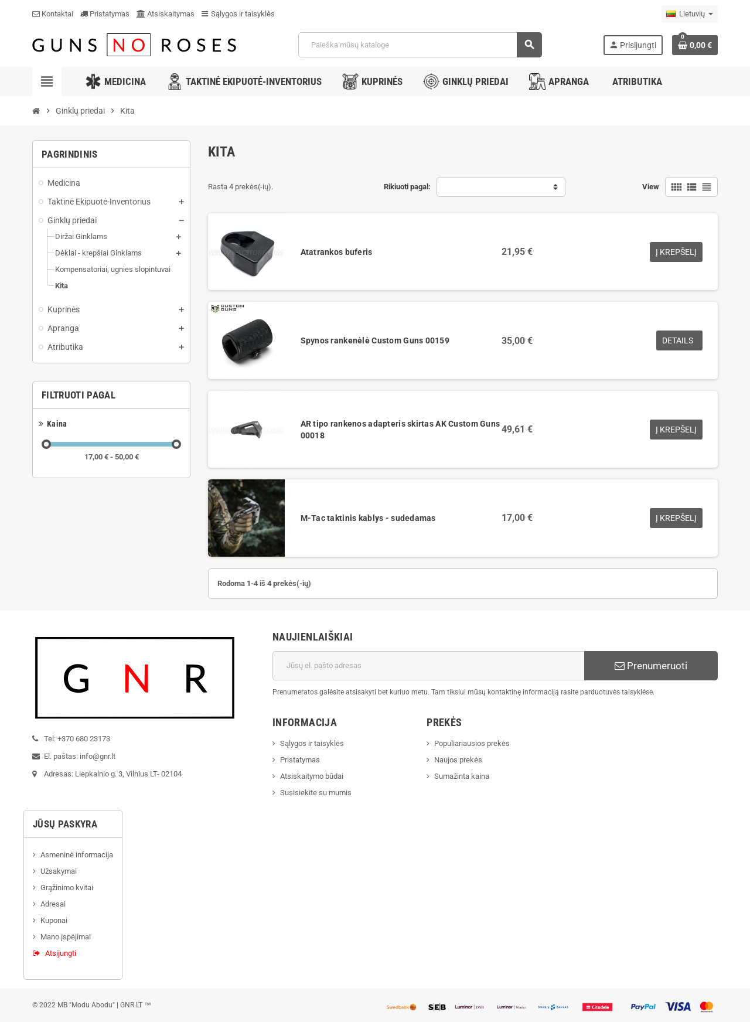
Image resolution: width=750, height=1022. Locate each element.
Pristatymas (104, 13)
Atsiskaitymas (166, 13)
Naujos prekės (458, 759)
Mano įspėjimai (65, 936)
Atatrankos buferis (337, 252)
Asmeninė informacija (76, 854)
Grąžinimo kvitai (66, 887)
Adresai (53, 904)
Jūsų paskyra (65, 824)
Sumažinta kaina (461, 776)
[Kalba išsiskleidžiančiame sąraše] (690, 14)
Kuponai (53, 920)
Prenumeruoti (651, 666)
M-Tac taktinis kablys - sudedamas (368, 518)
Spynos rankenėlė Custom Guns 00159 (375, 340)
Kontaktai (52, 13)
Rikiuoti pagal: (407, 186)
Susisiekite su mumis (316, 792)
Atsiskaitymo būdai (311, 776)
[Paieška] (419, 44)
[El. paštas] (428, 665)
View (650, 186)
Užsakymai (58, 871)
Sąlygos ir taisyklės (238, 13)
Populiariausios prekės (472, 743)
